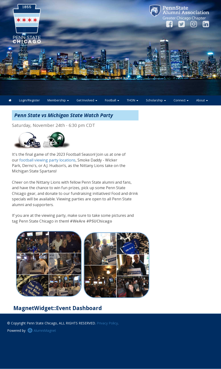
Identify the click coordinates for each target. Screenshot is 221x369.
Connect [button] (181, 100)
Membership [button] (58, 100)
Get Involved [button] (87, 100)
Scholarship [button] (156, 100)
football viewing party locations (47, 160)
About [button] (202, 100)
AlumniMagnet (41, 330)
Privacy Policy (107, 323)
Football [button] (112, 100)
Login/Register (29, 100)
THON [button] (132, 100)
